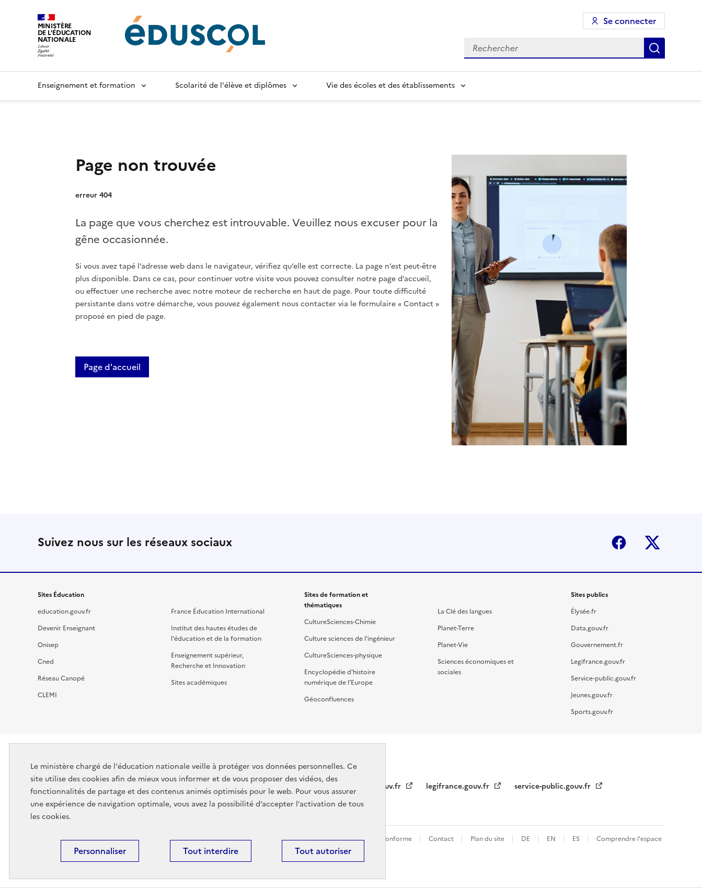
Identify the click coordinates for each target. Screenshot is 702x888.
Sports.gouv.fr (592, 712)
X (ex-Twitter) (652, 542)
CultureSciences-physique (343, 655)
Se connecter (629, 21)
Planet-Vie (453, 645)
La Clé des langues (465, 611)
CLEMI (47, 695)
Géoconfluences (329, 699)
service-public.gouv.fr (553, 786)
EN (552, 839)
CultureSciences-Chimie (340, 622)
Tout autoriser (323, 851)
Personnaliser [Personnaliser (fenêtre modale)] (100, 851)
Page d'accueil (112, 367)
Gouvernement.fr (597, 645)
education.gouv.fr (64, 611)
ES (576, 839)
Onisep (48, 645)
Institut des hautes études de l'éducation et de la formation (216, 633)
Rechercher (654, 48)
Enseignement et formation (86, 85)
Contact (442, 839)
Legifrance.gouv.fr (598, 661)
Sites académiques (199, 682)
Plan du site (488, 839)
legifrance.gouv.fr (458, 786)
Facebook (618, 542)
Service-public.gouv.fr (603, 678)
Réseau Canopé (61, 678)
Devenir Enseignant (66, 628)
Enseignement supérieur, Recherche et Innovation (208, 661)
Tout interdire (210, 851)
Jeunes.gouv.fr (592, 695)
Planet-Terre (456, 628)
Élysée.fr (583, 611)
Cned (46, 661)
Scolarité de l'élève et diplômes (230, 85)
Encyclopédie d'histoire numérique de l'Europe (339, 677)
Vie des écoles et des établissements (390, 85)
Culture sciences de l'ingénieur (349, 638)
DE (526, 839)
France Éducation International (217, 611)
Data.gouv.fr (589, 628)
